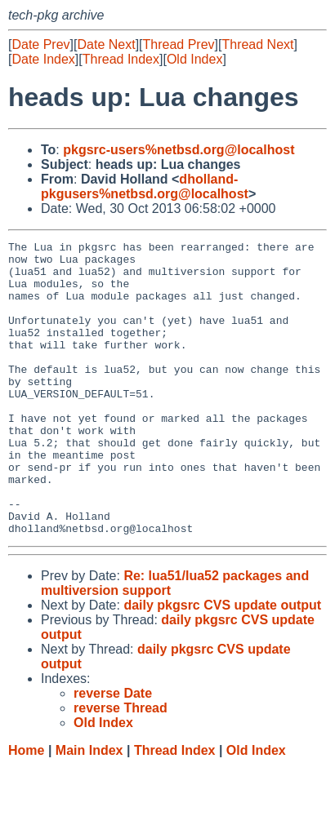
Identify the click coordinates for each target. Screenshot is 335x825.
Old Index (194, 59)
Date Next (106, 44)
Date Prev (40, 44)
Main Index (89, 809)
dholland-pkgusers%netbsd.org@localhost (144, 186)
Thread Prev (179, 44)
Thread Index (121, 59)
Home (26, 809)
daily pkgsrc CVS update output (222, 664)
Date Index (42, 59)
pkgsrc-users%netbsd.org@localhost (178, 150)
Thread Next (257, 44)
